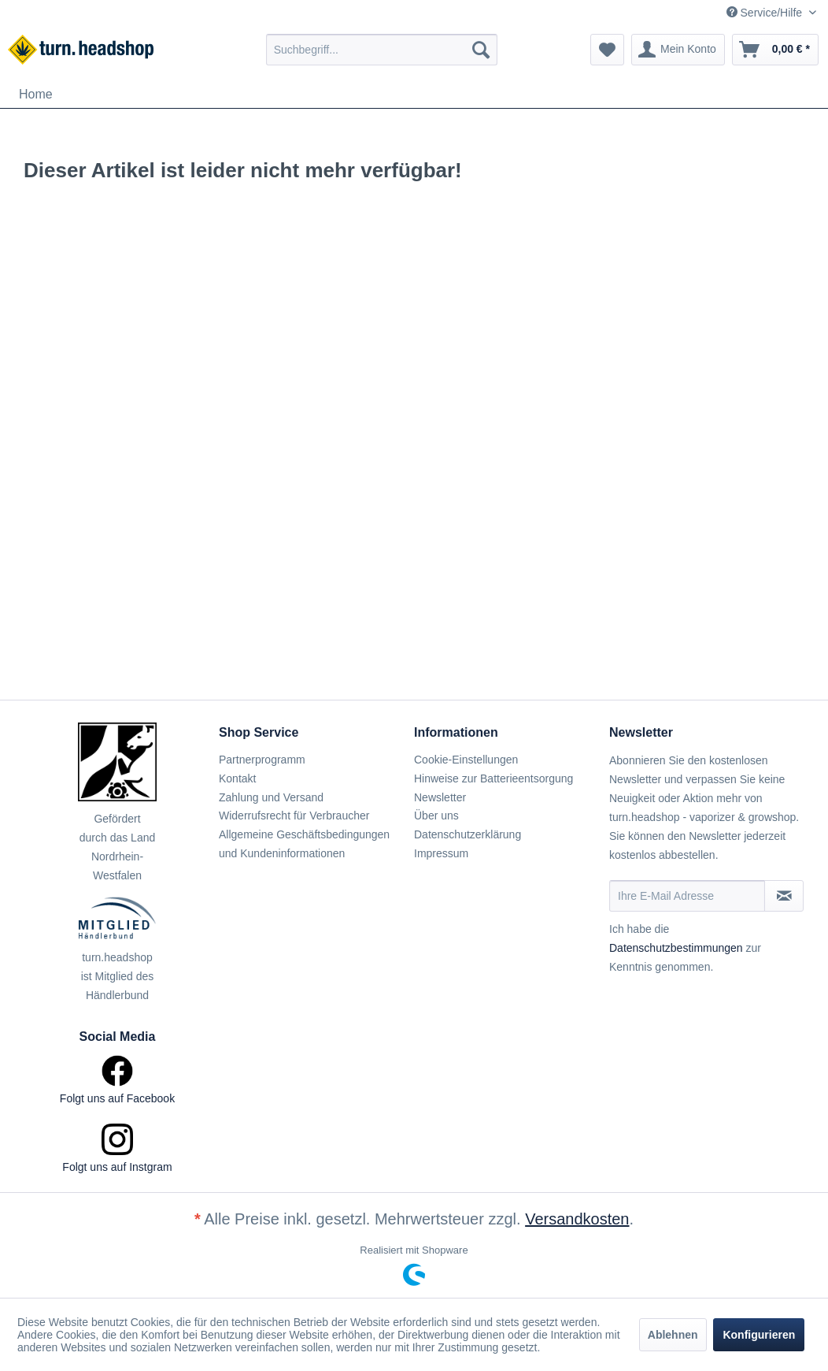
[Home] (36, 94)
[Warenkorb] (775, 49)
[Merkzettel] (607, 49)
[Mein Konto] (678, 49)
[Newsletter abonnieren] (784, 896)
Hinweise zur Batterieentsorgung (493, 778)
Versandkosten (577, 1219)
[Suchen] (480, 49)
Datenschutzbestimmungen (676, 948)
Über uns (436, 815)
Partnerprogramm (262, 759)
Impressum (441, 853)
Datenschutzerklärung (467, 834)
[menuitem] (382, 49)
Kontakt (237, 778)
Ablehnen (673, 1334)
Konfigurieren (759, 1334)
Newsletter (440, 797)
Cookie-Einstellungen (466, 759)
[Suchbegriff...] (382, 49)
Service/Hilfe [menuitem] (765, 12)
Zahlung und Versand (271, 797)
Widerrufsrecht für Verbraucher (294, 815)
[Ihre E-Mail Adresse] (687, 896)
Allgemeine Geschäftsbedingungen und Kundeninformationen (304, 844)
